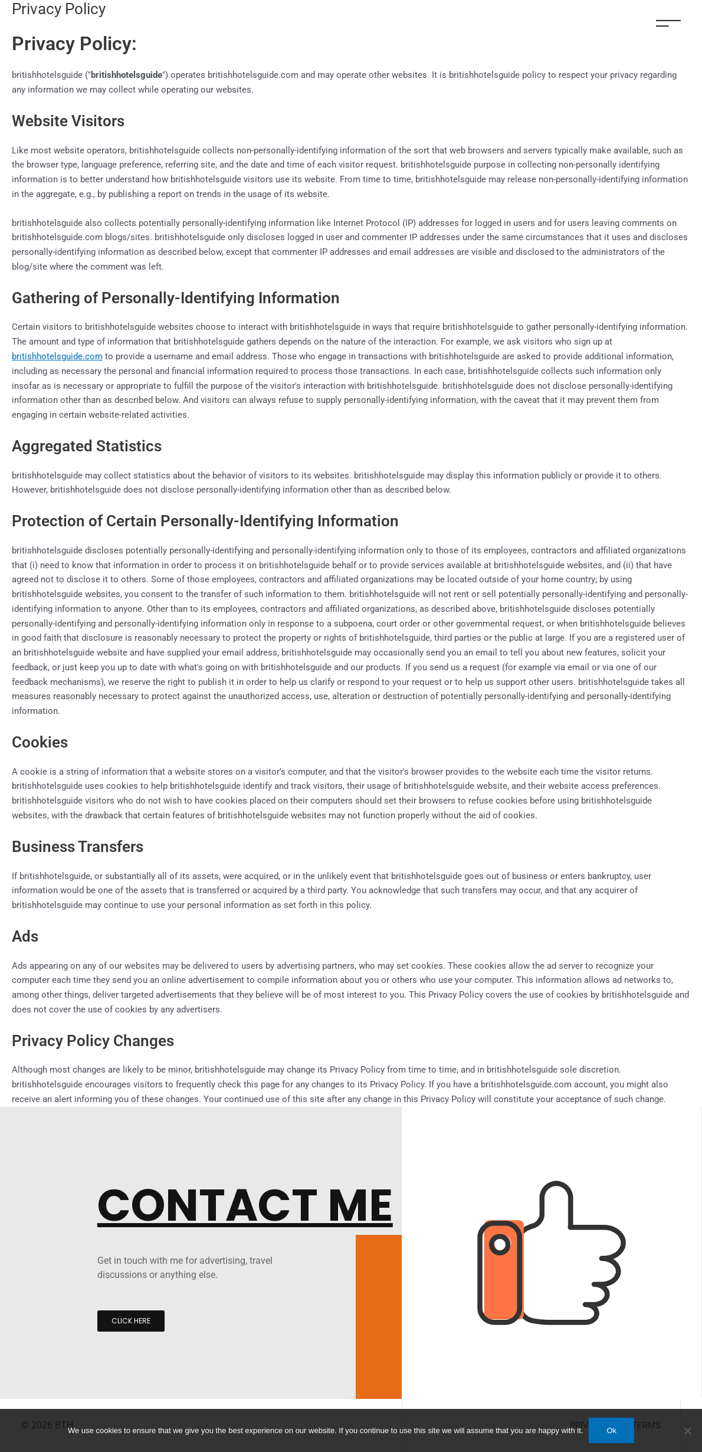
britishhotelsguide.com (57, 356)
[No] (687, 1431)
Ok (611, 1430)
